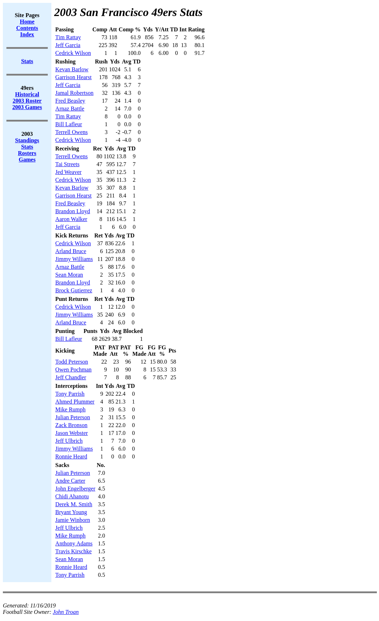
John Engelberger (75, 489)
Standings (27, 140)
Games (27, 159)
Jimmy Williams (74, 259)
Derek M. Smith (73, 504)
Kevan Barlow (71, 69)
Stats (27, 147)
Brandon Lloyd (72, 211)
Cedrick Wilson (73, 53)
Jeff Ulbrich (69, 441)
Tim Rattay (68, 37)
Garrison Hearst (73, 77)
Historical (27, 94)
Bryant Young (71, 512)
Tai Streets (67, 164)
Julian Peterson (72, 417)
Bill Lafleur (68, 124)
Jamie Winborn (72, 520)
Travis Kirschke (73, 551)
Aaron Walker (71, 219)
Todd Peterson (71, 362)
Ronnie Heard (71, 456)
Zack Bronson (71, 425)
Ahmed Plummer (74, 402)
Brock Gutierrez (73, 290)
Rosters (27, 153)
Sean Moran (69, 275)
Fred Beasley (70, 101)
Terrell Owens (71, 132)
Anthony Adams (73, 543)
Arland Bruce (70, 251)
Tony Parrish (69, 394)
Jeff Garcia (67, 45)
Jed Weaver (68, 172)
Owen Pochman (73, 369)
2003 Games (27, 107)
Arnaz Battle (69, 109)
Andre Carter (70, 481)
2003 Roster (26, 101)
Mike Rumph (70, 409)
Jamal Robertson (74, 93)
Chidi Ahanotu (72, 496)
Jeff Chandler (70, 377)
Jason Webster (71, 433)
